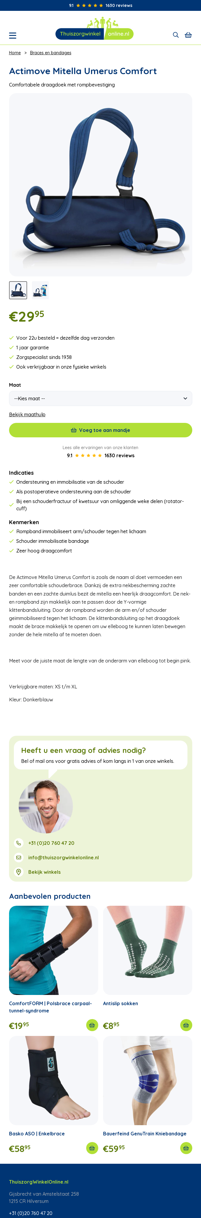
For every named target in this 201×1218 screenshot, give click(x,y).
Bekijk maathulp (27, 414)
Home (15, 52)
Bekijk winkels (44, 872)
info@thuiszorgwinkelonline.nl (63, 857)
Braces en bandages (50, 52)
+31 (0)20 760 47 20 (51, 843)
